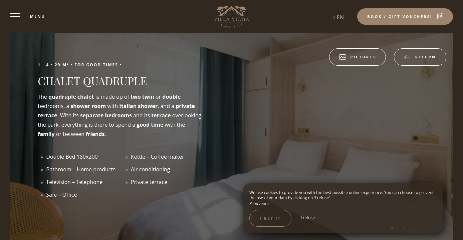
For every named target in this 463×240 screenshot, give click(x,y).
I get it (270, 218)
